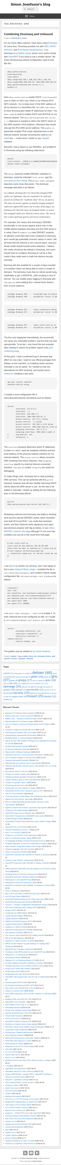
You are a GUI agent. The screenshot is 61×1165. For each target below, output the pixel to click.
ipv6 (53, 656)
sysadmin (21, 659)
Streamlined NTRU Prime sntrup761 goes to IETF (24, 791)
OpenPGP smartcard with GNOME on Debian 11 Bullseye (27, 855)
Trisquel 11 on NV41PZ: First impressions (21, 835)
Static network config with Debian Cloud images (23, 846)
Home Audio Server (12, 1055)
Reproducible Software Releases (17, 752)
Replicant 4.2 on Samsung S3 (16, 955)
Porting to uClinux (12, 1085)
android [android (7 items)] (8, 673)
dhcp (31, 656)
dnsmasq (41, 656)
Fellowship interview (13, 1007)
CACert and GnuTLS (13, 1019)
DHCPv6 (8, 50)
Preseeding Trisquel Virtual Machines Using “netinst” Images (28, 821)
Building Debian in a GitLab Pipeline (19, 738)
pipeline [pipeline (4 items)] (49, 687)
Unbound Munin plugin (24, 569)
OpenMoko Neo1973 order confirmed (19, 1071)
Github (37, 1153)
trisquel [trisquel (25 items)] (35, 696)
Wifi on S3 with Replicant (14, 938)
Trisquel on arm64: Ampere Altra (17, 774)
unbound (29, 659)
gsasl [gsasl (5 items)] (42, 680)
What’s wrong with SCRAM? (16, 852)
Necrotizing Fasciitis (13, 957)
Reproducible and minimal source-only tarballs (23, 763)
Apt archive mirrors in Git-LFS (16, 771)
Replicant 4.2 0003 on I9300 (16, 927)
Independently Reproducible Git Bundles (20, 735)
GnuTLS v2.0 (10, 1058)
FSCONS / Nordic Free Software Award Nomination (25, 1027)
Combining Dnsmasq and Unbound (28, 34)
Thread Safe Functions (14, 1016)
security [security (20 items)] (21, 692)
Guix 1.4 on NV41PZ (13, 833)
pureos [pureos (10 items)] (9, 689)
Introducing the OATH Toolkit (16, 982)
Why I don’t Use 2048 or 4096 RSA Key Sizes (22, 894)
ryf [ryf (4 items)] (51, 690)
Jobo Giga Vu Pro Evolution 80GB (18, 1105)
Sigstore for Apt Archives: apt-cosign (19, 799)
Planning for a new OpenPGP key (18, 880)
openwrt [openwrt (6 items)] (34, 687)
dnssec (48, 656)
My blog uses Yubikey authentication (19, 1032)
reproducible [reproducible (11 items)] (35, 689)
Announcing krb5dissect (14, 1127)
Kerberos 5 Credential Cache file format (20, 1144)
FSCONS (8, 1049)
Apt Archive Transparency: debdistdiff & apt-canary (24, 816)
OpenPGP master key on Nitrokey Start (20, 813)
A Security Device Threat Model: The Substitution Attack (26, 796)
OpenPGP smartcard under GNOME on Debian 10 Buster (27, 863)
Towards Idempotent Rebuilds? (17, 760)
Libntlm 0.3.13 (10, 1121)
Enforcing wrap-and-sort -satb (16, 785)
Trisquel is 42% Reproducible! (16, 810)
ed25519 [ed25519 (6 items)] (10, 677)
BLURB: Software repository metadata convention (24, 963)
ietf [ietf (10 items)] (13, 683)
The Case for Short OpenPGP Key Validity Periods (24, 935)
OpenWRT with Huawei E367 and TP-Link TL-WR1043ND (27, 977)
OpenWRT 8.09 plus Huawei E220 (18, 1021)
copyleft (45, 138)
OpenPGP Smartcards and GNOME (19, 930)
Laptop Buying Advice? (14, 924)
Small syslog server (12, 971)
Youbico (8, 1094)
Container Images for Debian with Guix (20, 730)
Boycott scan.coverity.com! (15, 1110)
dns (35, 656)
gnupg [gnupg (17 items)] (25, 680)
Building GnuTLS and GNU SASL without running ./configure (28, 1060)
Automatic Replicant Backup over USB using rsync (24, 899)
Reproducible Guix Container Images (19, 721)
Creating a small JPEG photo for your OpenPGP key (25, 952)
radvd (6, 138)
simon (24, 38)
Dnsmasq (52, 43)
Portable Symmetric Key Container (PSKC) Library (24, 966)
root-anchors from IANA (15, 181)
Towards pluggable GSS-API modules (19, 849)
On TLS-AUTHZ (11, 1052)
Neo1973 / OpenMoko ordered (17, 1080)
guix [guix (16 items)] (50, 680)
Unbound (8, 374)
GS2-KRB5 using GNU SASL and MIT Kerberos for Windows (28, 994)
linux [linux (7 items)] (39, 683)
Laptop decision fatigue (14, 916)
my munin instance (41, 651)
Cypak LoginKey (11, 1135)
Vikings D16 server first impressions (19, 883)
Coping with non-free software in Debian (20, 788)
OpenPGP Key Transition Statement (19, 949)
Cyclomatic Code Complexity (16, 1030)
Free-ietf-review (11, 1091)
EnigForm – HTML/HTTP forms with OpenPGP (23, 1113)
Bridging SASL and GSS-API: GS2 (18, 999)
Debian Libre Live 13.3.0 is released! (19, 716)
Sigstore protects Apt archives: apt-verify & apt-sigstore (26, 808)
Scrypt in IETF (10, 910)
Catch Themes (37, 1161)
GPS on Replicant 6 (12, 891)
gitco (7, 1130)
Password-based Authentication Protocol (20, 1116)
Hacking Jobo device (13, 1096)
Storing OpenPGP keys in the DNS (18, 1013)
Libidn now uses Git (12, 1088)
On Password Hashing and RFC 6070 (19, 985)
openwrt (7, 659)
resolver (14, 659)
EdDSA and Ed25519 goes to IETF (18, 921)
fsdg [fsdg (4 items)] (18, 677)
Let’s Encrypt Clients (13, 896)
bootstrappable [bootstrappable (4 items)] (19, 673)
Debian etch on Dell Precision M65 (18, 1124)
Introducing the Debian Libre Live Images (21, 732)
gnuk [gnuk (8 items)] (14, 680)
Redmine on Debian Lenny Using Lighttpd (21, 1024)
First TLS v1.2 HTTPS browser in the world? (22, 1099)
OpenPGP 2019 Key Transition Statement (21, 877)
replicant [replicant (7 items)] (20, 690)
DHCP (52, 46)
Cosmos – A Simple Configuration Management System (26, 905)
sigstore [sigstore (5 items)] (34, 693)
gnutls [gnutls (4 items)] (35, 680)
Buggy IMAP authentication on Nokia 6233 (21, 1102)
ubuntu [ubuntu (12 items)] (50, 696)
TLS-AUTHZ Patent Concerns (16, 1108)
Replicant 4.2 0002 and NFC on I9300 (19, 941)
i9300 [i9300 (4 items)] (6, 683)
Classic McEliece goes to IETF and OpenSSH (22, 780)
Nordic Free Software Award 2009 (18, 1010)
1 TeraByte (9, 1066)
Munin (12, 566)
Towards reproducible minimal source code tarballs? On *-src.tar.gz (30, 766)
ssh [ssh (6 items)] (8, 697)
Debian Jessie (24, 53)
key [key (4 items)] (20, 683)
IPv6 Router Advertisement (30, 50)
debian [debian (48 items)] (42, 672)
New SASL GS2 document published (19, 1119)
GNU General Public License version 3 (20, 1082)
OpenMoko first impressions (16, 1069)
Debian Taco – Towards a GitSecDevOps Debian (23, 719)
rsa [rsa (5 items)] (46, 690)
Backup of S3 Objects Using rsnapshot (20, 713)
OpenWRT (13, 57)
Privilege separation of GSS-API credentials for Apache (26, 844)
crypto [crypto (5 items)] (28, 673)
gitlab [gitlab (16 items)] (37, 676)
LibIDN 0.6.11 (10, 1132)
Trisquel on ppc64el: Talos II (16, 782)
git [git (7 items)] (27, 677)
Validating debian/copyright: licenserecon (20, 777)
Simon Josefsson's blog (30, 4)
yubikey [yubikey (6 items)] (7, 699)
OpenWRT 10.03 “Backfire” (15, 1002)
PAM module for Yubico (14, 1044)
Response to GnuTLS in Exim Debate (19, 1046)
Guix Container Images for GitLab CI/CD (20, 758)
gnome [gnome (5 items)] (47, 677)
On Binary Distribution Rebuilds (17, 749)
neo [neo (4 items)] (46, 683)
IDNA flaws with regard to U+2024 (18, 1041)
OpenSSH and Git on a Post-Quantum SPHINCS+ (24, 755)
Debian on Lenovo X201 (14, 991)
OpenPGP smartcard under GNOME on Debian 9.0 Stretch (27, 885)
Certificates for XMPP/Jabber (16, 913)
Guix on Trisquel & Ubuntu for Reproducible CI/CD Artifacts (27, 724)
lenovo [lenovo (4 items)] (33, 683)
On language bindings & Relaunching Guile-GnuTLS (25, 841)
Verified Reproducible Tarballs (16, 746)
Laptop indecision (12, 919)
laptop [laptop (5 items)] (25, 684)
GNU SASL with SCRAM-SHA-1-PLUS (20, 988)
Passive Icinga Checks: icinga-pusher (19, 860)
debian (13, 656)
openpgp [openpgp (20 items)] (12, 686)
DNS (46, 46)
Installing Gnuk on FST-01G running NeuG (21, 874)
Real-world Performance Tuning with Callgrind (22, 1038)
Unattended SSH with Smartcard (17, 974)
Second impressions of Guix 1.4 (17, 830)
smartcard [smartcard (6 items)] (43, 693)
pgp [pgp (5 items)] (42, 687)
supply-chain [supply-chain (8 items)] (19, 696)
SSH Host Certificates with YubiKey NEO (20, 907)
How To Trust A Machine (14, 794)
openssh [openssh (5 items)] (25, 687)
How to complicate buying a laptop (18, 838)
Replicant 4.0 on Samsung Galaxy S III (20, 960)
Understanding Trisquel (14, 819)
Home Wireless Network (14, 1035)
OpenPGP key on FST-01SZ (16, 827)
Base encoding (11, 1138)
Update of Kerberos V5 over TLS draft (19, 1141)
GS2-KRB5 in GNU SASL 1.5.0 (17, 1005)
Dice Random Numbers (14, 933)
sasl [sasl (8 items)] (9, 693)
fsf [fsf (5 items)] (23, 677)
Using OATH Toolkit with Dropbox (18, 969)
